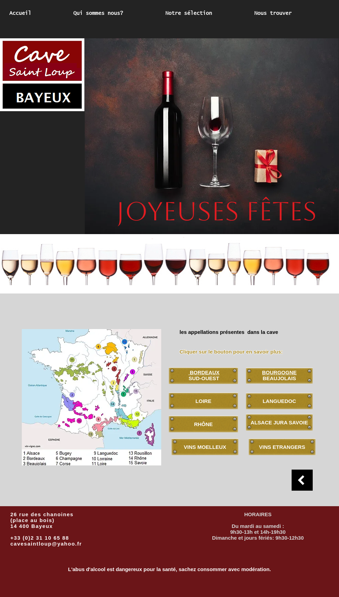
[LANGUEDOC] (279, 401)
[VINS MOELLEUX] (205, 447)
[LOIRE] (203, 401)
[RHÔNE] (203, 424)
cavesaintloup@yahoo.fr (46, 544)
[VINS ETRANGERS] (282, 447)
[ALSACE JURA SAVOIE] (279, 422)
